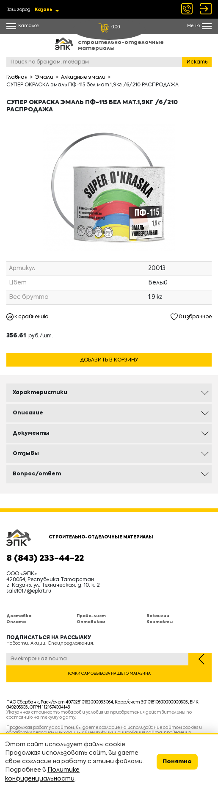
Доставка (18, 616)
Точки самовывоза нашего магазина (109, 674)
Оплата (16, 622)
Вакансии (157, 616)
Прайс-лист (91, 616)
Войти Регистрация (206, 8)
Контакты (159, 622)
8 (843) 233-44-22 (45, 559)
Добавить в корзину (109, 360)
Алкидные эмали (83, 77)
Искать (197, 62)
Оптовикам (91, 622)
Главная (17, 77)
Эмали (44, 77)
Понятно (177, 761)
